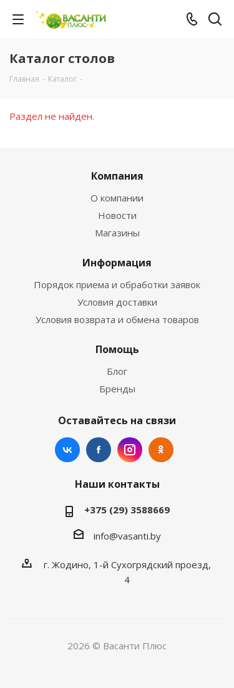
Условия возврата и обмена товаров (117, 319)
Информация (117, 262)
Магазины (117, 232)
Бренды (117, 388)
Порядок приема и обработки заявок (117, 284)
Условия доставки (117, 302)
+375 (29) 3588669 (127, 509)
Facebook (98, 449)
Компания (117, 176)
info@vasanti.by (127, 536)
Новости (117, 215)
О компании (117, 197)
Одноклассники (161, 449)
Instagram (129, 449)
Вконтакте (67, 449)
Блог (117, 371)
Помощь (117, 349)
